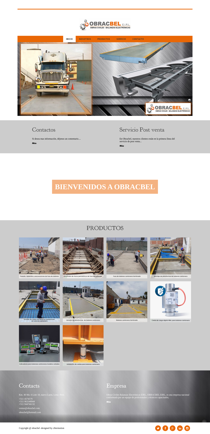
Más (34, 143)
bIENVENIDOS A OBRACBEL (105, 187)
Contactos (43, 129)
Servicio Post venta (142, 129)
